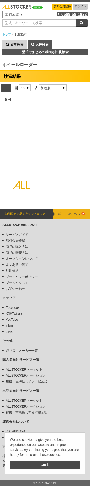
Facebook (12, 308)
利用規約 (12, 270)
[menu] (13, 14)
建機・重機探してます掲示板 (26, 382)
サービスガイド (17, 234)
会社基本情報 (15, 431)
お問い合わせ (15, 289)
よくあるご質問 (17, 265)
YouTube (12, 319)
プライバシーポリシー (22, 277)
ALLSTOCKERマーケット (24, 369)
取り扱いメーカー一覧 (22, 350)
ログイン (80, 6)
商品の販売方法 (17, 253)
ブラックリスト (17, 283)
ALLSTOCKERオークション (25, 375)
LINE (9, 332)
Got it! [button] (44, 465)
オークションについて (22, 259)
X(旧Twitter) (14, 313)
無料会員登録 (62, 6)
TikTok (10, 326)
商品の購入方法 (17, 247)
